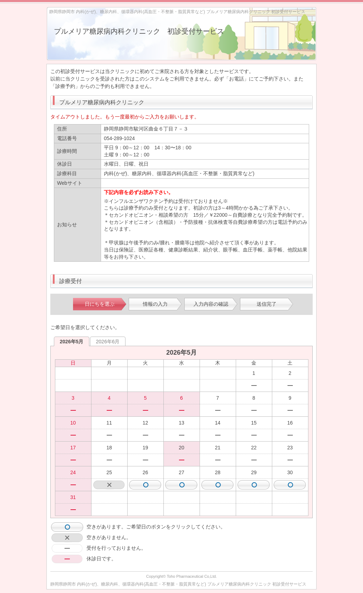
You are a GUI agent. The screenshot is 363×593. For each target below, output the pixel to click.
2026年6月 (108, 341)
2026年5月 (72, 341)
